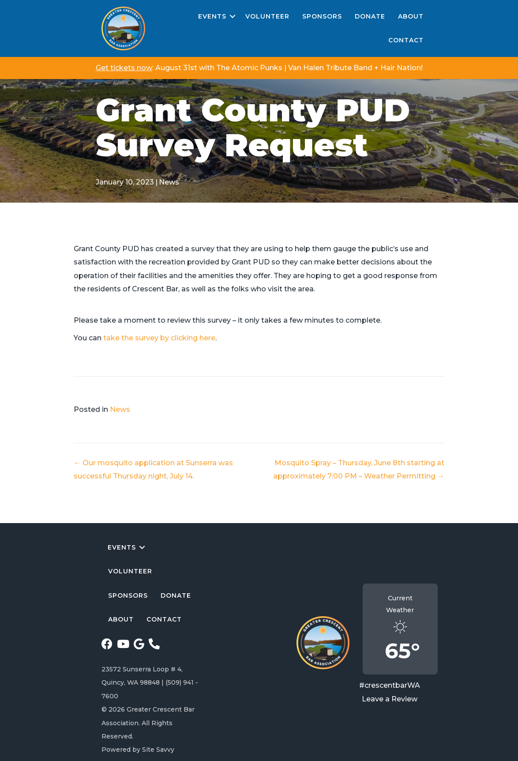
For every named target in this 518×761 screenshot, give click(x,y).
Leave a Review (389, 699)
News (169, 182)
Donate (370, 16)
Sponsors (322, 16)
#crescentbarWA (389, 685)
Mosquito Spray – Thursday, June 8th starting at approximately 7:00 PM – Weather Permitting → (358, 469)
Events (212, 16)
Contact (406, 40)
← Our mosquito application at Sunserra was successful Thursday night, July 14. (153, 469)
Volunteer (267, 16)
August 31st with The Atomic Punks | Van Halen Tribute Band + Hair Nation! (289, 68)
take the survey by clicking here (159, 338)
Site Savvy (158, 749)
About (411, 16)
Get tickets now (124, 68)
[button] (232, 16)
